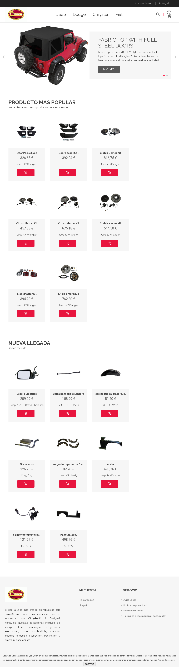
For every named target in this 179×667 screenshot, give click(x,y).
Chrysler (101, 14)
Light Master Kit (27, 293)
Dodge (79, 14)
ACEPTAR (89, 664)
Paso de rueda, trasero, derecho (114, 393)
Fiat (119, 14)
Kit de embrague (68, 293)
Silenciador (27, 464)
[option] (89, 55)
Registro (165, 3)
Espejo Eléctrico (27, 393)
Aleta (110, 464)
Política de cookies (166, 660)
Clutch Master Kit (110, 153)
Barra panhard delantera (68, 393)
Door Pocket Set (27, 153)
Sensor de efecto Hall (26, 534)
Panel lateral (68, 534)
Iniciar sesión (143, 3)
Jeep (61, 14)
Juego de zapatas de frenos (69, 464)
